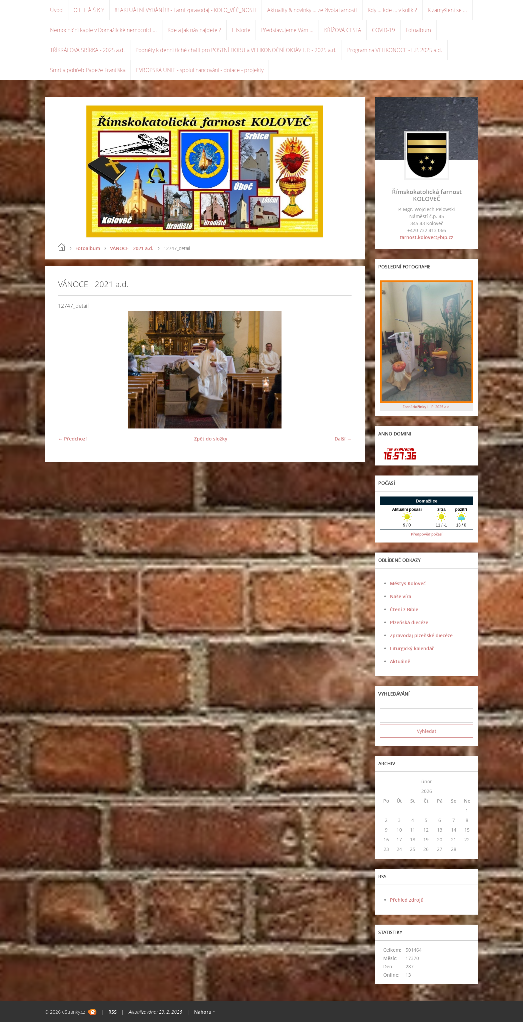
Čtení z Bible (404, 609)
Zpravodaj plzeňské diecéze (421, 635)
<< (386, 781)
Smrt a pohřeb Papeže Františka (87, 70)
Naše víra (400, 596)
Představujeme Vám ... (287, 30)
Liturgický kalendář (412, 648)
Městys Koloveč (408, 583)
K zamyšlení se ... (447, 10)
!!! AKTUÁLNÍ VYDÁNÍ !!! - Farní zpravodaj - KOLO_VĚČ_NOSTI (185, 10)
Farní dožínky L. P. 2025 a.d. (427, 406)
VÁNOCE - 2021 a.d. (131, 248)
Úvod (56, 10)
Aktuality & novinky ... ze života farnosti (312, 10)
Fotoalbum (418, 30)
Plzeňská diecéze (409, 622)
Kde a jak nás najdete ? (194, 30)
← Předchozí (72, 438)
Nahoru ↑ (204, 1012)
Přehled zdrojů (407, 900)
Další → (343, 438)
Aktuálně (400, 661)
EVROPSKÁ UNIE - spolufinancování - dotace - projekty (200, 70)
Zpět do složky (210, 438)
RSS (112, 1012)
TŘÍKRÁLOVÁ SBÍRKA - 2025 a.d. (87, 50)
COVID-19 (383, 30)
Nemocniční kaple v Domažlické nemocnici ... (103, 30)
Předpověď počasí (426, 534)
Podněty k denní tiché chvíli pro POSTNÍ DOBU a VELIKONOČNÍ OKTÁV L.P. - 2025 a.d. (236, 50)
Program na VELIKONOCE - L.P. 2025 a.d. (394, 50)
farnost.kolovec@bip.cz (426, 237)
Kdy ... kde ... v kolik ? (392, 10)
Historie (241, 30)
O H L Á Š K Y (88, 10)
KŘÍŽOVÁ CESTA (342, 30)
